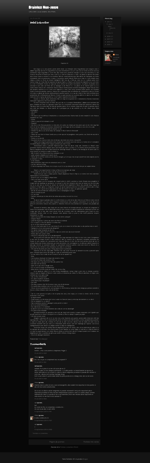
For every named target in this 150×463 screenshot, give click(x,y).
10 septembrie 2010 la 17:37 (43, 421)
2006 (108, 42)
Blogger (85, 459)
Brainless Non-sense (43, 7)
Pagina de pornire (56, 442)
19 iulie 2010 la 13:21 (40, 362)
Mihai (36, 357)
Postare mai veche (91, 442)
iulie (109, 24)
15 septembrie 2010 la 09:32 (43, 429)
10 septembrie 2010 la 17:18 (43, 412)
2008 (108, 36)
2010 (108, 22)
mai (109, 33)
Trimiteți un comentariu (40, 433)
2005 (108, 45)
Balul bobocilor (111, 28)
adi (36, 403)
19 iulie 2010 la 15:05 (41, 399)
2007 (108, 39)
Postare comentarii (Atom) (69, 447)
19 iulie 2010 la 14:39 (41, 379)
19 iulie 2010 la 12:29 (40, 353)
